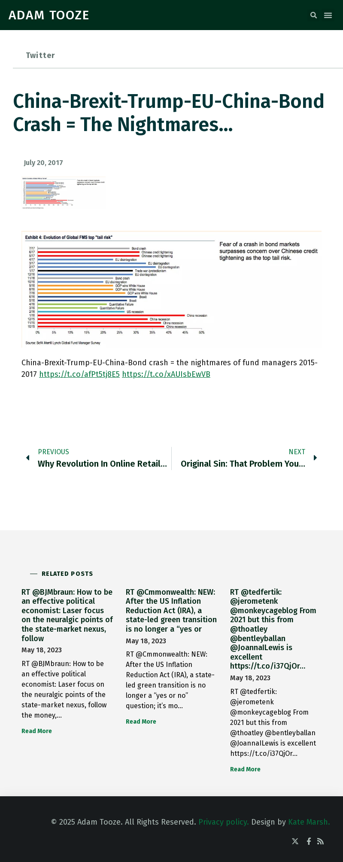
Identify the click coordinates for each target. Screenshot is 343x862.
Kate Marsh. (309, 822)
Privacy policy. (223, 822)
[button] (313, 15)
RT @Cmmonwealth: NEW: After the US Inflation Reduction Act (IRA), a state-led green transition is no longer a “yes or (171, 610)
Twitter (40, 55)
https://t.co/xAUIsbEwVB (166, 374)
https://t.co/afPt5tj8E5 (79, 374)
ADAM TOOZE (49, 15)
